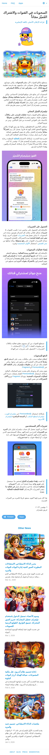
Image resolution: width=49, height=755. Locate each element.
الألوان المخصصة (23, 243)
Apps (21, 3)
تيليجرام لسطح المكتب (35, 416)
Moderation (34, 752)
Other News (24, 528)
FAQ (13, 3)
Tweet (21, 517)
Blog (18, 752)
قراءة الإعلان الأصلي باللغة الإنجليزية (29, 22)
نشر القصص (42, 243)
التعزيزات (21, 235)
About (12, 752)
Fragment (26, 367)
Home (4, 3)
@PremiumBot (38, 367)
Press (25, 752)
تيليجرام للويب (10, 414)
